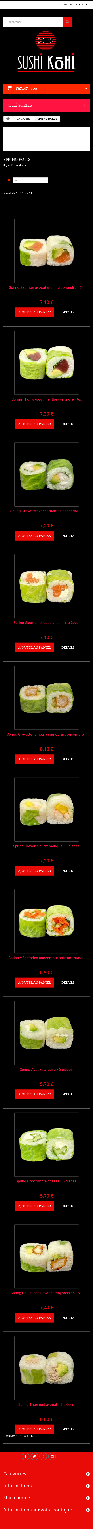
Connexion (82, 4)
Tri (9, 179)
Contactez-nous (63, 4)
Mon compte (16, 1500)
